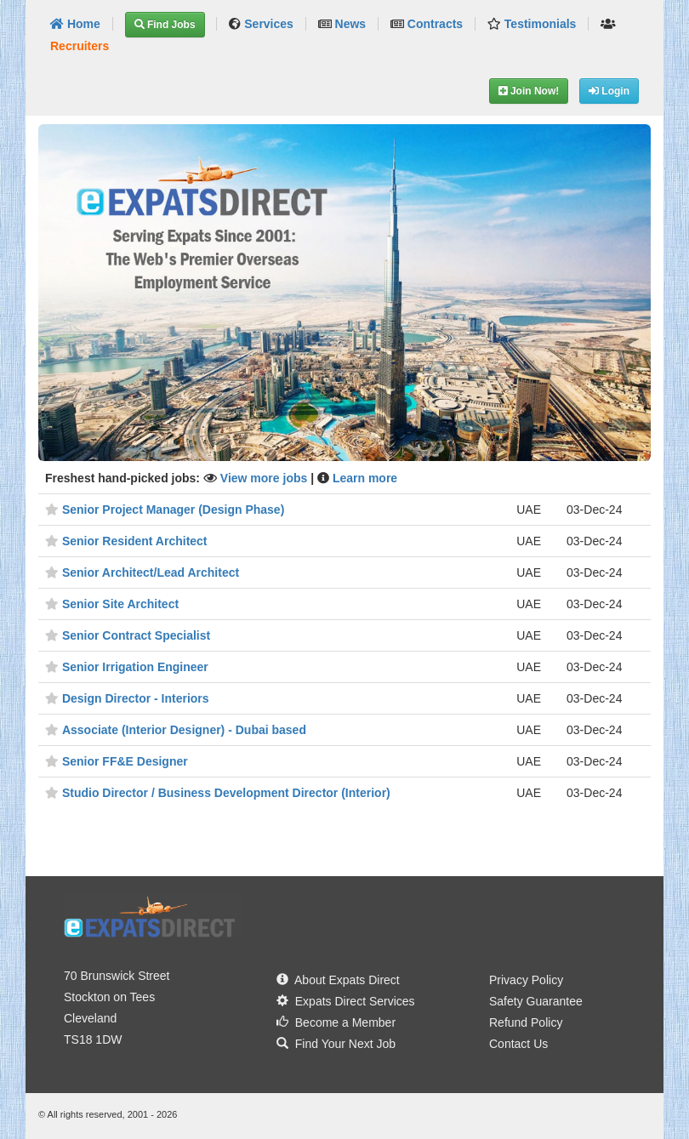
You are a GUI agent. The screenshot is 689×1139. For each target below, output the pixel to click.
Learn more (365, 478)
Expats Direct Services (345, 1001)
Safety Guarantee (536, 1001)
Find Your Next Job (336, 1044)
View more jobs (265, 478)
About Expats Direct (338, 980)
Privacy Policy (526, 980)
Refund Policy (525, 1022)
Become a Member (336, 1022)
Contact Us (518, 1044)
